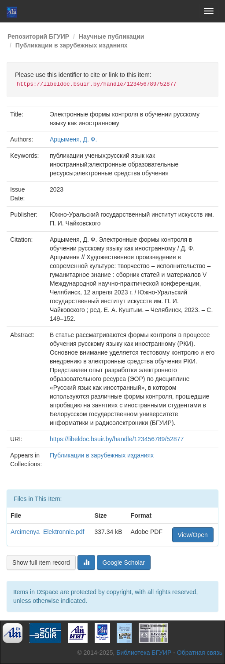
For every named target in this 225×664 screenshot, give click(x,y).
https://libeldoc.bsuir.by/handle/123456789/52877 (117, 439)
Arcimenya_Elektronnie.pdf (47, 531)
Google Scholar (124, 562)
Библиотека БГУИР (143, 652)
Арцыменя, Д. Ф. (73, 139)
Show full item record (41, 562)
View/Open (193, 534)
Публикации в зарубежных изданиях (71, 45)
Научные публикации (111, 36)
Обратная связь (199, 652)
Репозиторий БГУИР (38, 36)
